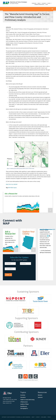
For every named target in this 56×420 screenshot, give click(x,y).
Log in (46, 4)
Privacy (49, 417)
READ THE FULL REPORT (11, 184)
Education (23, 397)
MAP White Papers (12, 187)
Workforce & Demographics (24, 407)
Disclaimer (43, 417)
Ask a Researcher (11, 194)
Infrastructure (24, 402)
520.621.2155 (8, 403)
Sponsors (40, 397)
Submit (7, 274)
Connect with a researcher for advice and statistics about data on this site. (22, 196)
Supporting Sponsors (26, 318)
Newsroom (34, 3)
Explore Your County (29, 233)
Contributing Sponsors (26, 331)
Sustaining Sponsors (28, 291)
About (33, 417)
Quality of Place (24, 404)
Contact (38, 417)
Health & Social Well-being (27, 399)
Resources (44, 3)
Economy (22, 395)
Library (39, 3)
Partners (28, 345)
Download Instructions (39, 4)
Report (49, 3)
